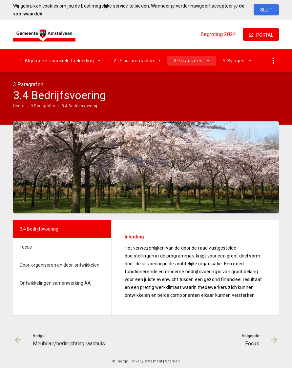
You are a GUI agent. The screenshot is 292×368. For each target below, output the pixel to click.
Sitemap (172, 361)
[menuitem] (60, 61)
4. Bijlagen (233, 60)
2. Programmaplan (134, 60)
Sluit (266, 9)
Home (18, 106)
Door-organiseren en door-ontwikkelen (59, 265)
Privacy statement (146, 361)
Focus (26, 247)
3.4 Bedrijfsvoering (79, 106)
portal (264, 35)
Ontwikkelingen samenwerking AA (55, 283)
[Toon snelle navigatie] (273, 61)
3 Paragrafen (188, 60)
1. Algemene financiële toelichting (57, 60)
